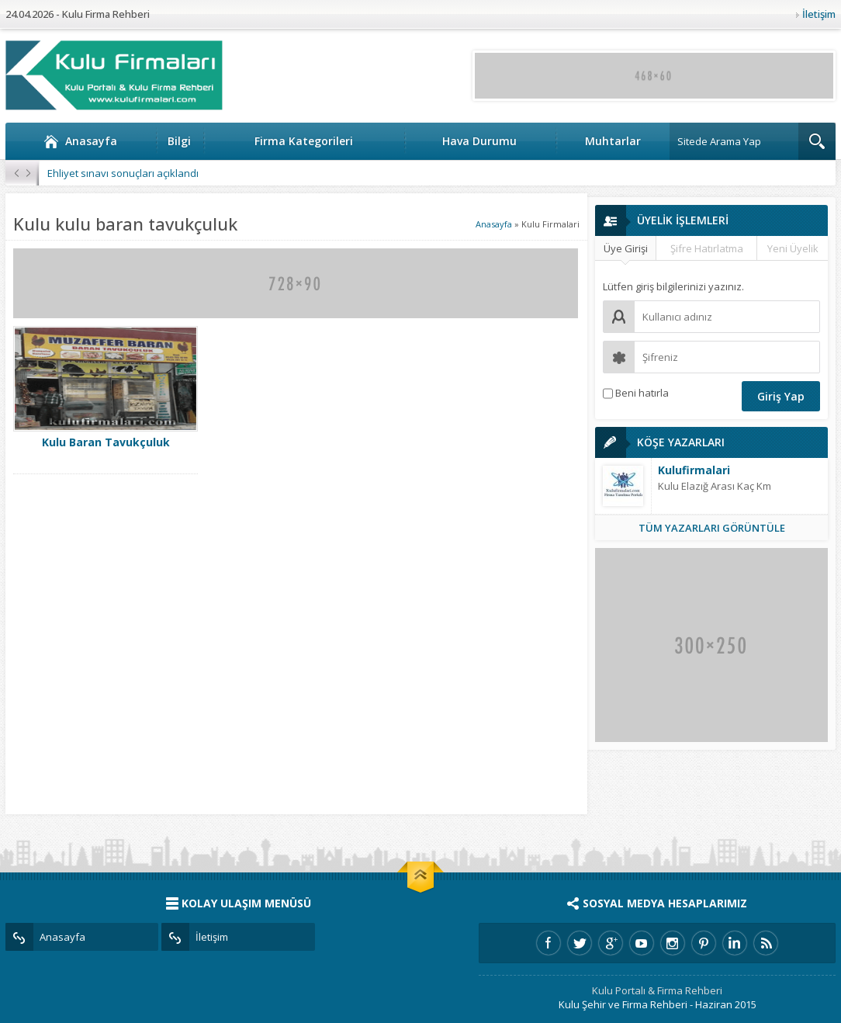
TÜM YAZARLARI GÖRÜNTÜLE (712, 528)
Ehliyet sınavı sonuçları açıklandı (123, 173)
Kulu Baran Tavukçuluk (106, 442)
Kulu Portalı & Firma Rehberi (657, 990)
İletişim (819, 14)
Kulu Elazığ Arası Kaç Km (714, 486)
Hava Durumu (479, 141)
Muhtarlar (613, 141)
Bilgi (179, 141)
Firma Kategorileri (303, 141)
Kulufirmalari (694, 470)
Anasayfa (80, 141)
